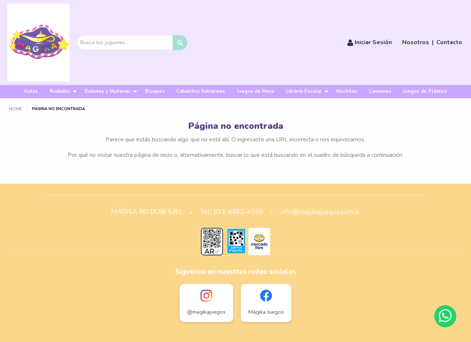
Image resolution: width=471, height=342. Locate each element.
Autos (31, 91)
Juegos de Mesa (255, 91)
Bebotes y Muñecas (107, 91)
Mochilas (346, 91)
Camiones (380, 91)
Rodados (60, 91)
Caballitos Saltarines (200, 91)
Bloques (154, 91)
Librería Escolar (304, 91)
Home (15, 109)
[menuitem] (31, 91)
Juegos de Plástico (425, 91)
